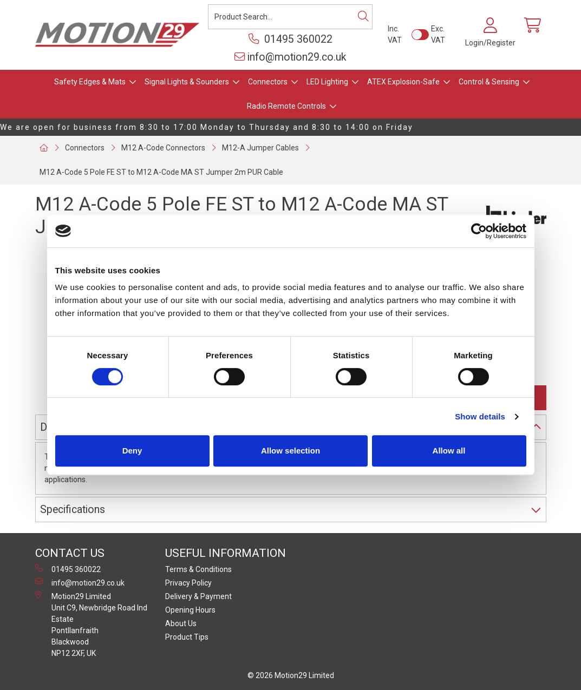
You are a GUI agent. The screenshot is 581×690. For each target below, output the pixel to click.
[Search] (363, 16)
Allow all (449, 450)
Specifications (72, 509)
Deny (132, 450)
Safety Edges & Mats (90, 81)
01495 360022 (290, 39)
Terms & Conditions (198, 569)
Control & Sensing (489, 81)
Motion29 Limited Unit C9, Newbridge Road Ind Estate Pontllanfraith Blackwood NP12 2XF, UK (91, 624)
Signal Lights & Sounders (187, 81)
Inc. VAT (395, 34)
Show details (480, 416)
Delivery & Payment (198, 596)
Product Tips (186, 637)
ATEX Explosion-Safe (403, 81)
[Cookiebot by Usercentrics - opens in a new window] (479, 231)
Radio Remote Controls (286, 106)
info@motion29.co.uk (290, 57)
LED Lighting (327, 81)
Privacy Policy (188, 583)
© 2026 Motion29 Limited (290, 675)
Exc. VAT (438, 34)
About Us (181, 623)
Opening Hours (190, 610)
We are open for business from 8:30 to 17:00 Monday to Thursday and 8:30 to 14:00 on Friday (206, 127)
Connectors (268, 81)
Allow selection (290, 450)
